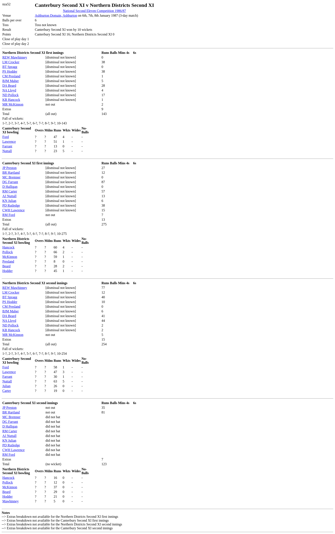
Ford (5, 137)
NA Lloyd (9, 90)
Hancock (8, 247)
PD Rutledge (11, 205)
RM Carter (9, 191)
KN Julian (9, 201)
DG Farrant (10, 182)
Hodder (7, 271)
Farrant (7, 146)
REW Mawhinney (14, 57)
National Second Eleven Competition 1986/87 (94, 11)
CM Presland (11, 76)
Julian (6, 386)
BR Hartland (11, 172)
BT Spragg (9, 67)
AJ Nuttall (9, 196)
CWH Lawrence (13, 210)
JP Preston (9, 168)
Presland (8, 261)
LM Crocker (10, 62)
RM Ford (8, 215)
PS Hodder (9, 71)
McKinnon (9, 257)
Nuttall (7, 151)
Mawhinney (10, 501)
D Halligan (10, 186)
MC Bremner (11, 177)
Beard (6, 266)
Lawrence (9, 141)
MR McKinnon (12, 104)
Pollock (7, 252)
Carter (6, 391)
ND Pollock (10, 95)
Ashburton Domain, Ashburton (56, 15)
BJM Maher (10, 81)
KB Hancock (11, 100)
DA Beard (9, 85)
